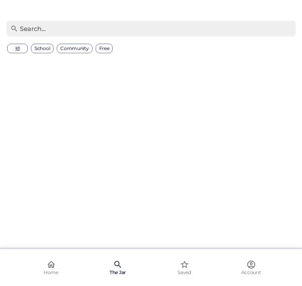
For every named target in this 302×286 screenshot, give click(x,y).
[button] (17, 48)
